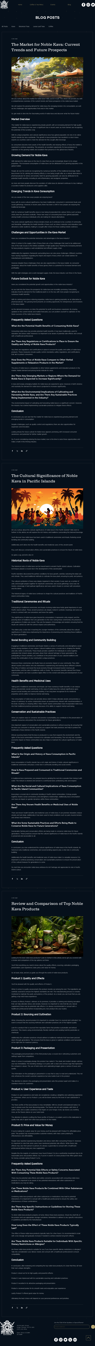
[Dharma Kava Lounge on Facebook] (83, 5)
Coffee (51, 26)
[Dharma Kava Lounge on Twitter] (93, 5)
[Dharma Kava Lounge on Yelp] (70, 1340)
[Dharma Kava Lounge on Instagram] (88, 5)
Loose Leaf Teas (39, 26)
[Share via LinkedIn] (22, 451)
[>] (93, 1327)
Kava (13, 26)
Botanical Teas (24, 26)
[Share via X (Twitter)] (17, 451)
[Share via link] (27, 451)
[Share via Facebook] (12, 451)
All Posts (5, 26)
